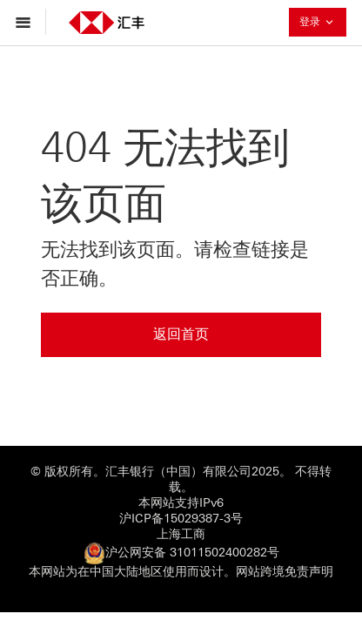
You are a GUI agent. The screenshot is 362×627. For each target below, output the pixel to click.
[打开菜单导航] (27, 22)
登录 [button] (322, 21)
